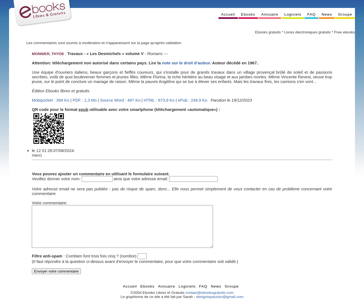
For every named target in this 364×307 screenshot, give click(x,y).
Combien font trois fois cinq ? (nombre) (101, 264)
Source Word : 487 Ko (120, 100)
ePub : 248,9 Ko (192, 100)
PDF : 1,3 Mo (85, 100)
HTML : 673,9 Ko (159, 100)
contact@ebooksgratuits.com (209, 301)
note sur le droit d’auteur (186, 63)
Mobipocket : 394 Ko (50, 100)
